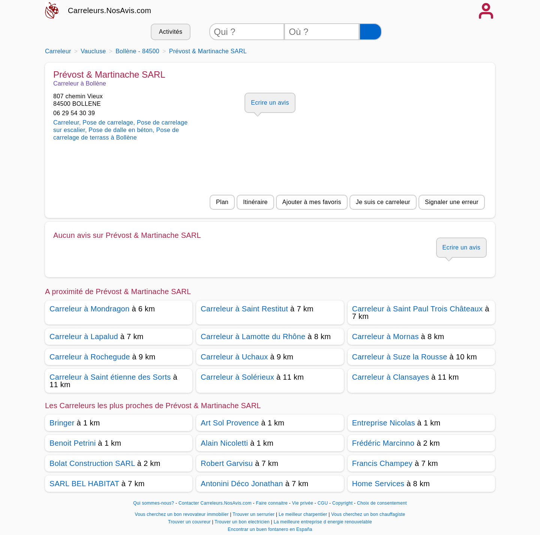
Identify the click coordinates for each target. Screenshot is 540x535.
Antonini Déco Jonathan (242, 483)
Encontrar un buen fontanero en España (270, 529)
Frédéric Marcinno (383, 443)
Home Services (378, 483)
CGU (323, 503)
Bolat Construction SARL (92, 463)
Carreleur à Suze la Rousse (399, 357)
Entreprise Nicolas (383, 423)
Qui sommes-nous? (153, 503)
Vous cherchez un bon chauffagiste (368, 514)
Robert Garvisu (227, 463)
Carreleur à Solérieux (237, 377)
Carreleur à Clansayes (390, 377)
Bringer (62, 423)
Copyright (343, 503)
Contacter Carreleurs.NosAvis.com (215, 503)
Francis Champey (382, 463)
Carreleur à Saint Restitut (244, 309)
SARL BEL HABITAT (84, 483)
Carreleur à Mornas (385, 336)
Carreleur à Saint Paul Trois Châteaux (417, 309)
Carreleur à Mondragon (90, 309)
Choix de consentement (382, 503)
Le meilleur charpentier (303, 514)
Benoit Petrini (73, 443)
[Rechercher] (370, 31)
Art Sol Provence (230, 423)
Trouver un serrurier (254, 514)
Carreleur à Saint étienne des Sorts (110, 377)
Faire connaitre (272, 503)
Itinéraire (255, 202)
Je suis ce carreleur (383, 202)
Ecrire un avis (270, 102)
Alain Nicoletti (224, 443)
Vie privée (302, 503)
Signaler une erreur (451, 202)
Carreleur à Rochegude (90, 357)
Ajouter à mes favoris (311, 202)
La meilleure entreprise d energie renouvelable (323, 521)
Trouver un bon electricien (242, 521)
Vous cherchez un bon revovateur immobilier (182, 514)
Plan (222, 202)
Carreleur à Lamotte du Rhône (253, 336)
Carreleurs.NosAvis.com (109, 10)
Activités (170, 32)
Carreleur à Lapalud (84, 336)
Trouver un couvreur (190, 521)
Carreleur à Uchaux (234, 357)
